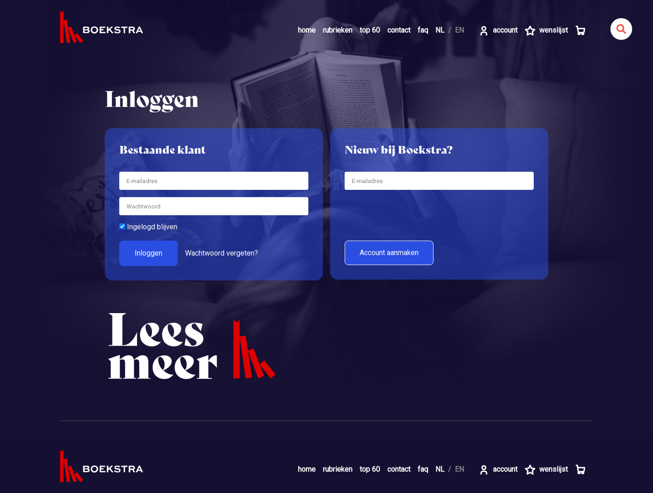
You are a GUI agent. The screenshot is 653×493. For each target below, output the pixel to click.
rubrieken (337, 30)
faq (423, 30)
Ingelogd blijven (148, 226)
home (307, 30)
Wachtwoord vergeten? (221, 253)
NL (439, 30)
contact (398, 30)
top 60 (370, 30)
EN (459, 30)
